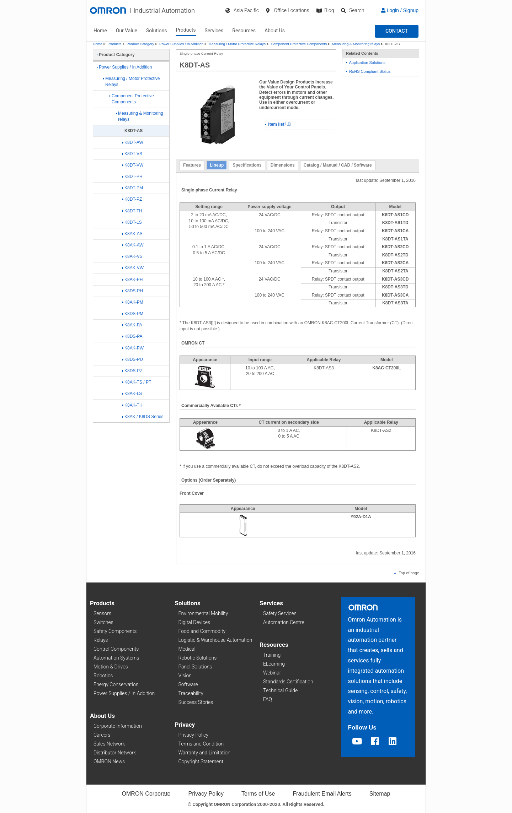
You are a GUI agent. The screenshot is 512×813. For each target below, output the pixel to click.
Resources (244, 30)
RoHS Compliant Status (368, 71)
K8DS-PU (132, 359)
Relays (101, 640)
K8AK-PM (132, 302)
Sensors (102, 613)
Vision (185, 675)
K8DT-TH (132, 210)
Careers (102, 735)
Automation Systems (116, 658)
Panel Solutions (195, 667)
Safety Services (280, 613)
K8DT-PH (132, 176)
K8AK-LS (132, 393)
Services (214, 30)
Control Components (116, 649)
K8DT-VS (132, 153)
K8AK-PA (132, 325)
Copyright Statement (200, 761)
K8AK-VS (132, 256)
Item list (277, 124)
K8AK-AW (133, 245)
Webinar (272, 673)
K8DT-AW (132, 142)
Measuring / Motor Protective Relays (237, 44)
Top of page (406, 573)
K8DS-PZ (132, 370)
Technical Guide (280, 690)
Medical (187, 649)
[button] (396, 31)
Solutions (156, 30)
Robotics (103, 675)
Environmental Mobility (203, 613)
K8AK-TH (132, 405)
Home (100, 30)
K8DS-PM (132, 313)
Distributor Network (115, 752)
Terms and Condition (201, 744)
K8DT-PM (132, 187)
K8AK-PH (132, 279)
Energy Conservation (116, 684)
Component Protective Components (299, 44)
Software (188, 684)
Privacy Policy (193, 735)
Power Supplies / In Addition (181, 44)
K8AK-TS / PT (136, 382)
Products (186, 30)
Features (192, 165)
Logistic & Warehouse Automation (215, 640)
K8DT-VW (132, 165)
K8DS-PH (132, 290)
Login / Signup (399, 10)
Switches (103, 622)
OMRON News (109, 761)
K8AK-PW (133, 348)
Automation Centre (283, 622)
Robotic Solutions (197, 658)
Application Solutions (365, 62)
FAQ (267, 699)
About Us (275, 30)
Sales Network (109, 744)
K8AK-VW (133, 267)
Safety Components (115, 631)
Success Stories (195, 702)
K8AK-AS (132, 233)
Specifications (247, 165)
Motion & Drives (111, 667)
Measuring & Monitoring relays (356, 44)
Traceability (190, 693)
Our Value (126, 30)
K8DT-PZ (132, 199)
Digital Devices (194, 622)
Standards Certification (288, 681)
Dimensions (283, 165)
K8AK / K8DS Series (142, 416)
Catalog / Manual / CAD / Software (338, 165)
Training (272, 655)
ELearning (274, 664)
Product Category (140, 44)
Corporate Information (118, 726)
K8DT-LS (132, 222)
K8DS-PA (132, 336)
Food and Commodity (202, 631)
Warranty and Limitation (204, 752)
